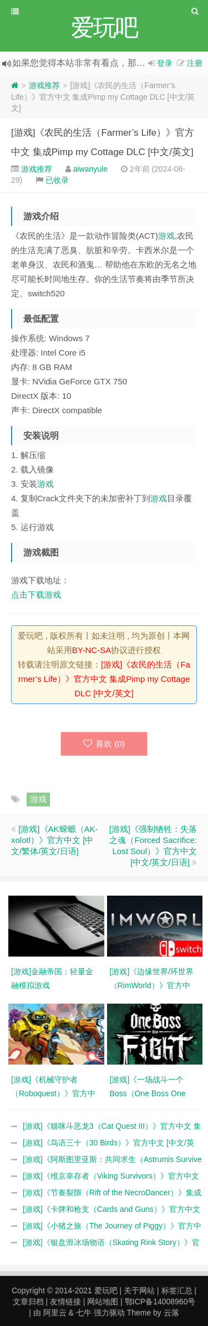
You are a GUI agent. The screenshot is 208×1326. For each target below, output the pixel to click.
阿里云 (55, 1312)
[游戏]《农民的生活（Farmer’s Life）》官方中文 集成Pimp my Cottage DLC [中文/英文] (104, 679)
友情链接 (65, 1301)
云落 (171, 1312)
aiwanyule (90, 169)
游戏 (166, 235)
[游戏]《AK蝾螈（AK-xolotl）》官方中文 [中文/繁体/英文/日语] (54, 840)
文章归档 (28, 1301)
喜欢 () (104, 743)
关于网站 (139, 1290)
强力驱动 (109, 1312)
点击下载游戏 (36, 594)
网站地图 (102, 1301)
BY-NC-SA (91, 650)
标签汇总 (176, 1290)
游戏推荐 (44, 85)
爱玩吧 (106, 1290)
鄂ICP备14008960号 (160, 1301)
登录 (165, 63)
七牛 (84, 1312)
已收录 (57, 180)
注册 (194, 63)
